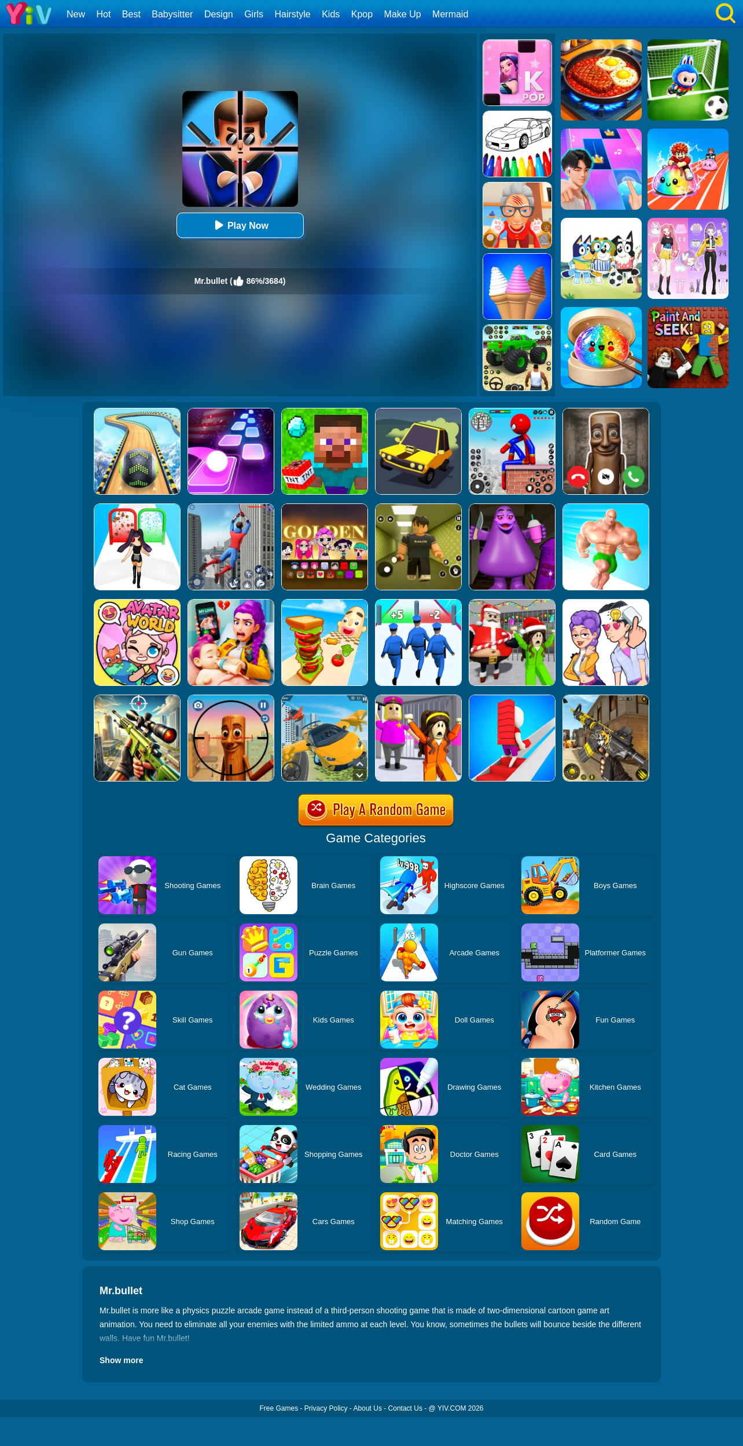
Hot (103, 14)
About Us (368, 1408)
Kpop (362, 14)
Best (131, 14)
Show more (121, 1360)
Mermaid (450, 14)
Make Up (402, 14)
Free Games (278, 1408)
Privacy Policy (326, 1408)
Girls (253, 14)
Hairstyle (293, 14)
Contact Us (405, 1408)
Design (218, 14)
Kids (331, 14)
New (76, 14)
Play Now (239, 225)
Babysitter (172, 14)
